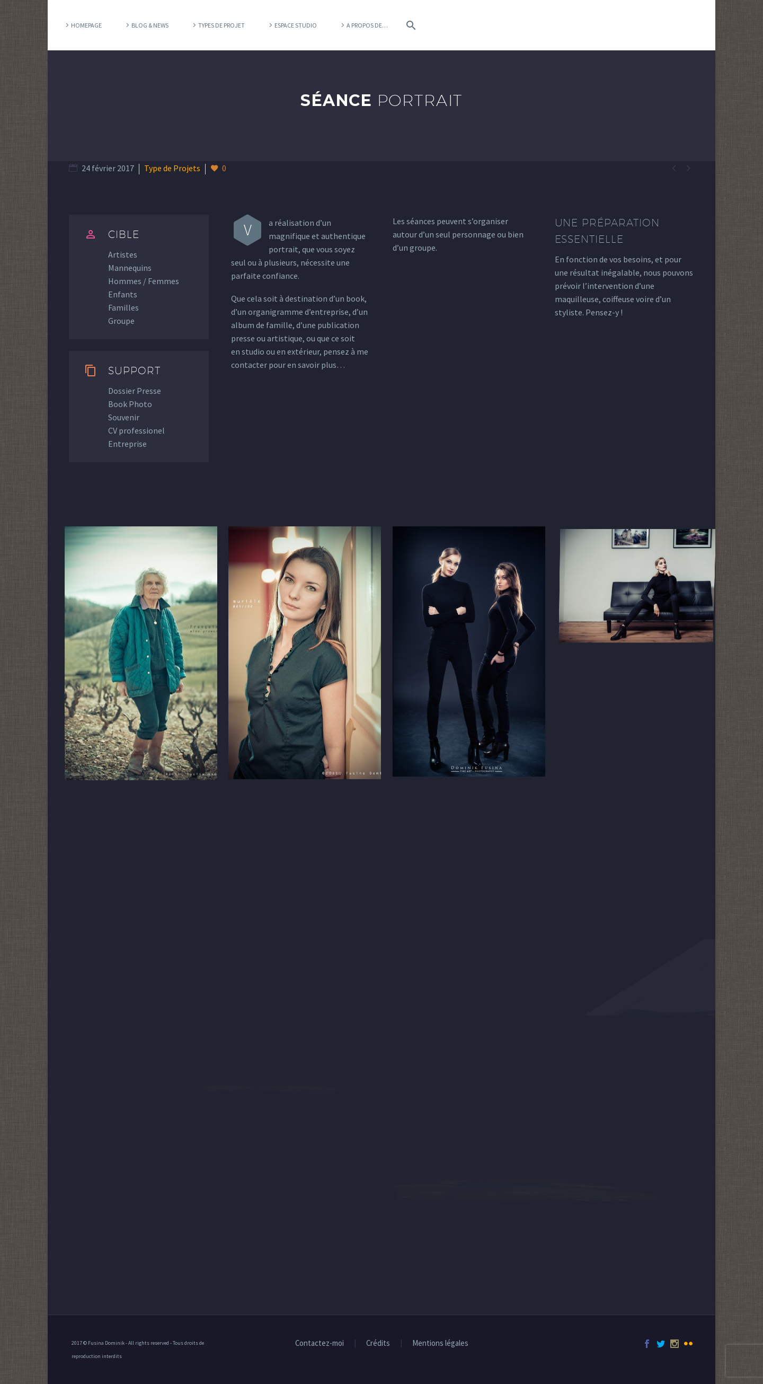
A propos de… (367, 25)
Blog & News (149, 25)
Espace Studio (295, 25)
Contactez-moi (319, 1343)
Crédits (378, 1343)
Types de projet (221, 25)
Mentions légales (440, 1343)
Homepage (86, 25)
